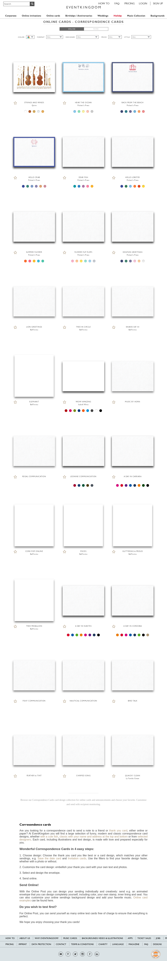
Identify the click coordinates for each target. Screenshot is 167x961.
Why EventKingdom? (46, 938)
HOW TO (103, 3)
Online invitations (31, 15)
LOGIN (143, 3)
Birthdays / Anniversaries (78, 15)
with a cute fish (49, 836)
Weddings (102, 15)
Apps (130, 938)
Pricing (129, 3)
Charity (102, 944)
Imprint (23, 944)
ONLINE (71, 29)
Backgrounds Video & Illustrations (102, 938)
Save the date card (49, 858)
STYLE (127, 37)
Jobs (158, 938)
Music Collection (136, 15)
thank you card (118, 830)
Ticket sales (144, 938)
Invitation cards (77, 858)
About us (24, 938)
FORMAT (41, 37)
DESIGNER (70, 37)
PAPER (96, 29)
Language (118, 944)
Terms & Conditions (82, 944)
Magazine (134, 944)
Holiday (118, 15)
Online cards (53, 15)
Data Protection (41, 944)
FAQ (116, 3)
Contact (61, 944)
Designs (157, 944)
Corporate (10, 15)
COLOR (21, 37)
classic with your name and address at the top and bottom (94, 836)
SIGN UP (158, 3)
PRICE (104, 37)
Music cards (70, 938)
